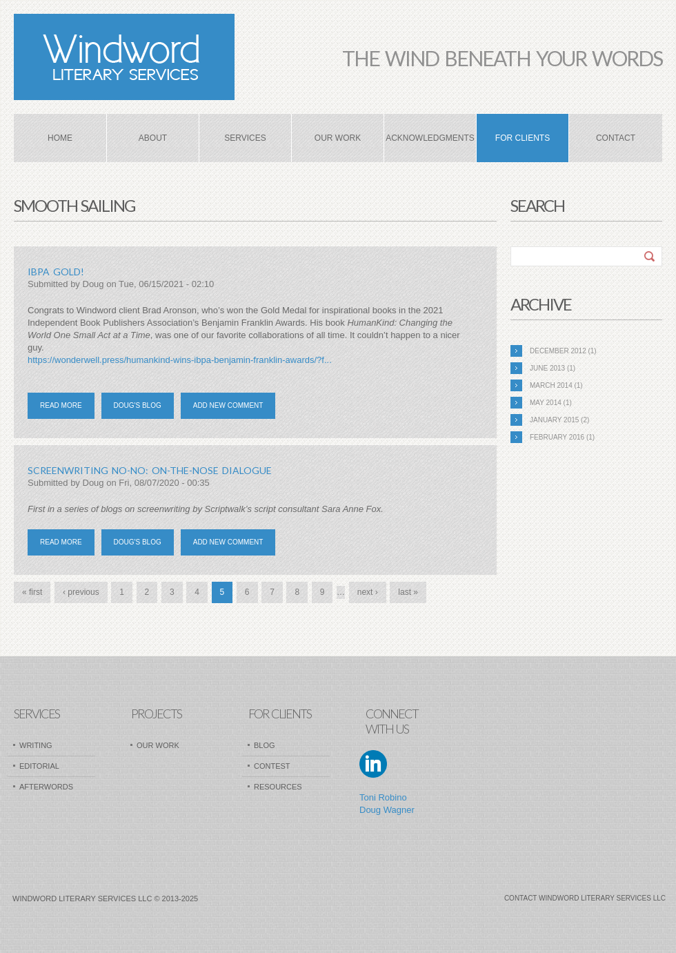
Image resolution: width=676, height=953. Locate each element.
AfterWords (46, 787)
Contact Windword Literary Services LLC (585, 898)
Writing (35, 745)
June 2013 (547, 368)
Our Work (338, 138)
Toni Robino (383, 797)
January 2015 (554, 420)
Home (60, 138)
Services (245, 138)
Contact (615, 138)
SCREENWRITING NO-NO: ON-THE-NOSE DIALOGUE (150, 470)
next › (367, 592)
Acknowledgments (430, 138)
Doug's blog (137, 405)
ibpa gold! (56, 271)
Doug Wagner (387, 810)
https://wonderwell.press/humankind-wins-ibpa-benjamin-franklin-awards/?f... (180, 360)
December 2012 (558, 351)
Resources (278, 787)
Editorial (39, 766)
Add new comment (228, 405)
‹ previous (81, 592)
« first (32, 592)
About (153, 138)
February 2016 (557, 437)
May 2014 (545, 402)
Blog (264, 745)
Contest (272, 766)
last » (408, 592)
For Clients (522, 138)
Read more (67, 409)
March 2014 (551, 385)
